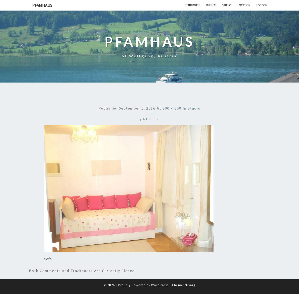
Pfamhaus (42, 5)
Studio (226, 5)
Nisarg (190, 285)
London (261, 5)
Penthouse (192, 5)
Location (244, 5)
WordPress (160, 285)
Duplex (211, 5)
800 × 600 (172, 108)
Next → (151, 119)
